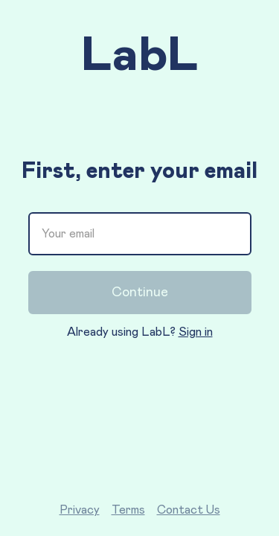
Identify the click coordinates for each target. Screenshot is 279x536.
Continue (140, 292)
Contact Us (188, 510)
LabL (140, 56)
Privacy (80, 510)
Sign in (196, 332)
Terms (128, 510)
